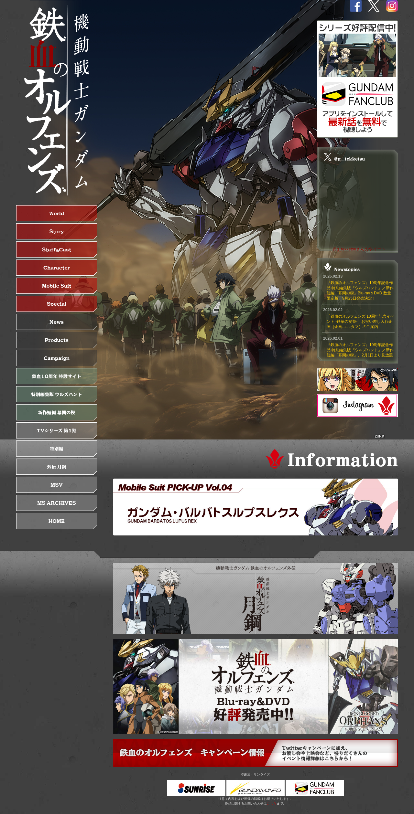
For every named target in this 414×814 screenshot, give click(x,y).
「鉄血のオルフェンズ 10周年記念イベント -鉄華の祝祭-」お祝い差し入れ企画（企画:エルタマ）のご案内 (360, 321)
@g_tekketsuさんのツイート (359, 249)
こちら (272, 803)
